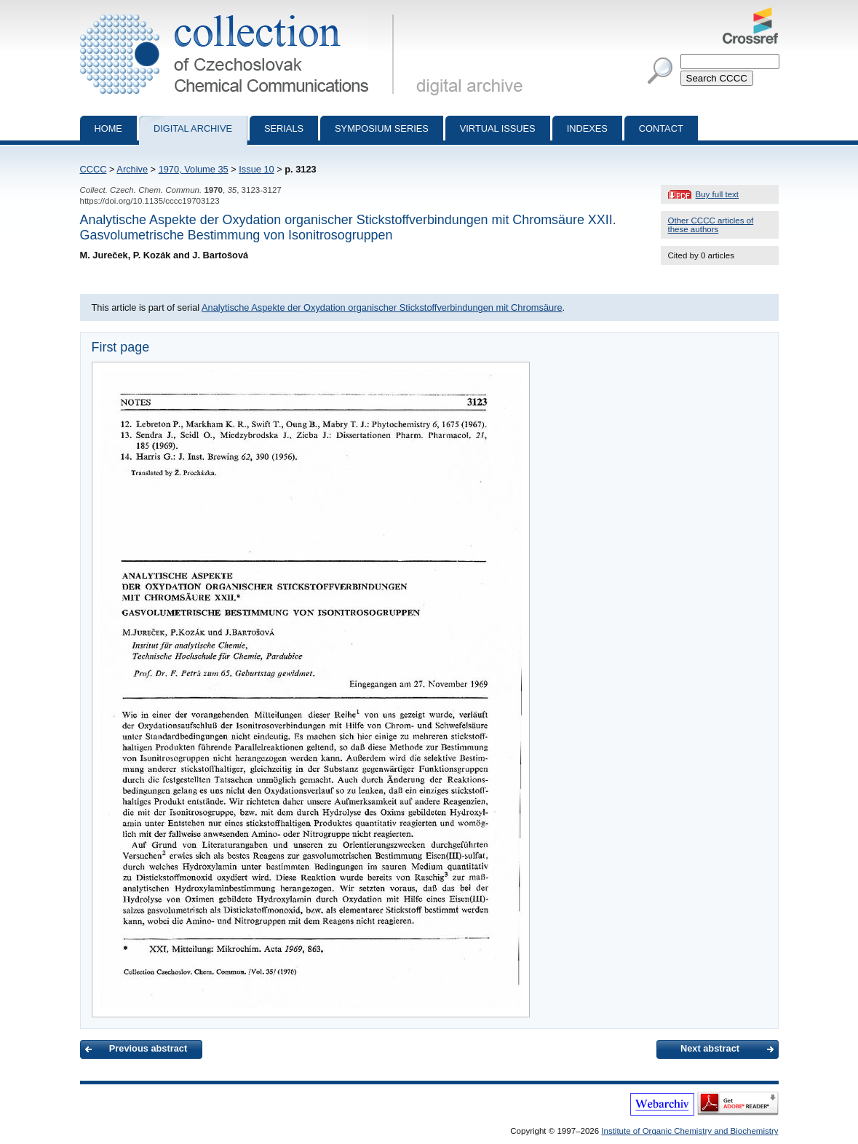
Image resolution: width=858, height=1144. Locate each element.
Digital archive (193, 128)
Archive (132, 169)
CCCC (93, 169)
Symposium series (382, 128)
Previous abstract (148, 1048)
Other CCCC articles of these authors (711, 225)
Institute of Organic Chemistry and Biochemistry (689, 1131)
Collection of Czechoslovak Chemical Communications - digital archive (240, 13)
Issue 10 (256, 169)
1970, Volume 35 (194, 169)
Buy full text (717, 194)
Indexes (587, 128)
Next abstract (709, 1048)
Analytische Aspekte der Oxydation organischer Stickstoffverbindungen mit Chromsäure (382, 307)
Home (108, 128)
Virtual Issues (498, 128)
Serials (283, 128)
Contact (661, 128)
